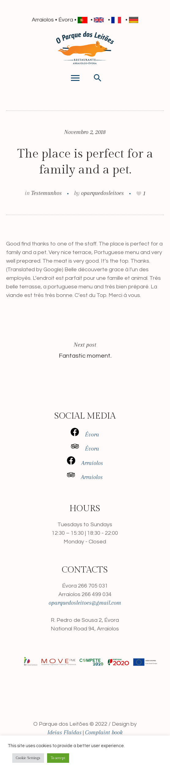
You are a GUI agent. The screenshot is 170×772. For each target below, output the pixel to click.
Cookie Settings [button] (28, 758)
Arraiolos (85, 463)
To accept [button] (58, 758)
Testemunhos (46, 193)
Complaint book (104, 732)
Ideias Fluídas (64, 732)
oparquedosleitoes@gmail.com (85, 602)
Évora (85, 434)
